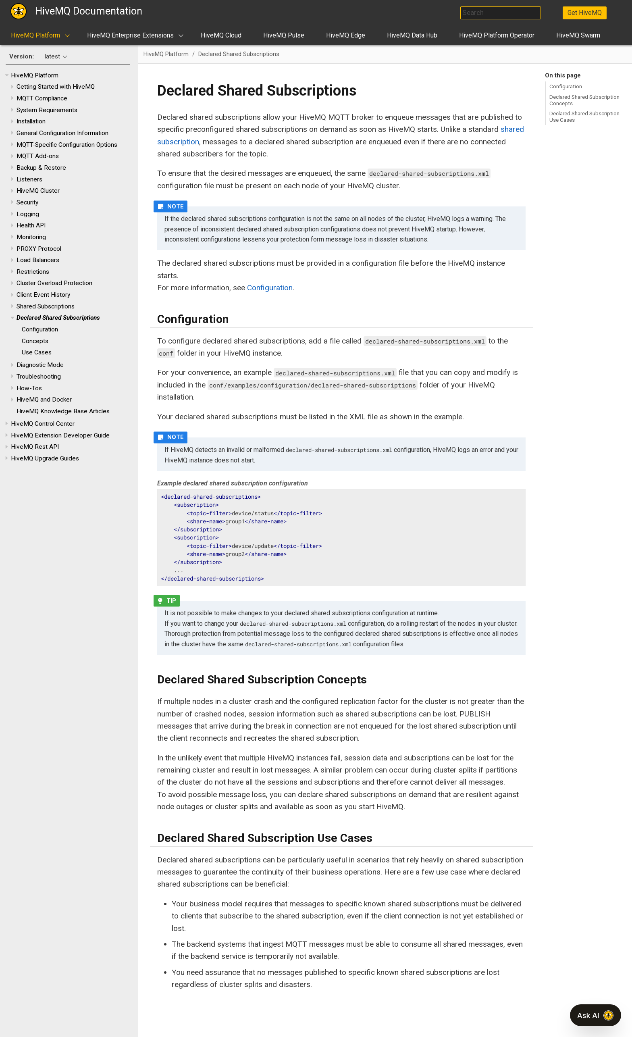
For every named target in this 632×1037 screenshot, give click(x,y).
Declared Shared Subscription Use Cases (584, 116)
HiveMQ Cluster (38, 190)
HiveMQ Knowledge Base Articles (63, 411)
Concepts (35, 341)
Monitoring (31, 237)
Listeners (29, 179)
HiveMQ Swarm (578, 35)
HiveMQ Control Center (43, 423)
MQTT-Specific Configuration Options (67, 144)
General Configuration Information (62, 133)
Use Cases (37, 352)
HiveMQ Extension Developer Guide (60, 435)
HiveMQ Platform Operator (496, 35)
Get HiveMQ (585, 13)
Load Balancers (38, 260)
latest (52, 56)
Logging (28, 214)
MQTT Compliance (42, 98)
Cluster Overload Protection (54, 283)
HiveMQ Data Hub (412, 35)
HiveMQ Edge (345, 35)
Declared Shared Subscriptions (58, 317)
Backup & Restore (41, 167)
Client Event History (43, 294)
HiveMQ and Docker (44, 399)
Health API (31, 225)
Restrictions (33, 271)
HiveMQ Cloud (221, 35)
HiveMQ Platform (35, 35)
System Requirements (47, 110)
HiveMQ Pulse (283, 35)
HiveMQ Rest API (35, 446)
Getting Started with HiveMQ (56, 86)
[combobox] (500, 12)
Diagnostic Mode (40, 365)
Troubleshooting (39, 376)
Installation (31, 121)
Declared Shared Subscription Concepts (584, 100)
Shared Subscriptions (46, 306)
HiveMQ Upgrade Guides (45, 458)
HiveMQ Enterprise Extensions (130, 35)
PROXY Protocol (39, 248)
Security (27, 202)
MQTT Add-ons (38, 156)
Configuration (40, 329)
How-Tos (29, 388)
